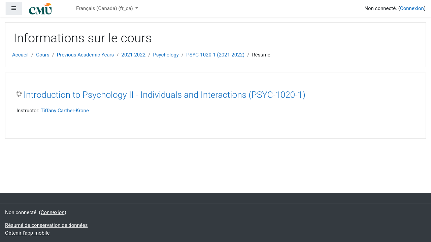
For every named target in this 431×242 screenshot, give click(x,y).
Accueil (20, 55)
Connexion (412, 8)
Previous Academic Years (85, 55)
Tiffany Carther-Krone (65, 111)
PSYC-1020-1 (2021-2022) (215, 55)
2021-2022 (134, 55)
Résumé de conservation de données (46, 225)
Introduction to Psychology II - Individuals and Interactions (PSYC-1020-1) (164, 95)
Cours (42, 55)
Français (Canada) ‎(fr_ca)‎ (105, 8)
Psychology (166, 55)
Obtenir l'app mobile (27, 233)
